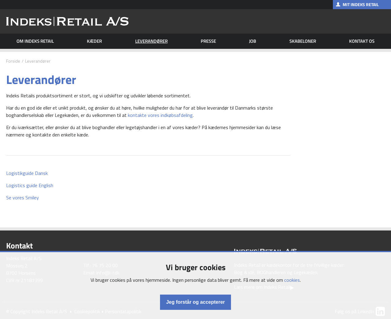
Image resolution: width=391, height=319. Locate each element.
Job (252, 41)
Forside (13, 61)
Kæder (94, 41)
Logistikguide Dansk (27, 173)
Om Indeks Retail (35, 41)
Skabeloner (302, 41)
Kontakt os (361, 41)
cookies (292, 280)
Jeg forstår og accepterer (195, 302)
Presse (208, 41)
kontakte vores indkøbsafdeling (160, 115)
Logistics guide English (29, 185)
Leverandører (151, 41)
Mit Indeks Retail (361, 4)
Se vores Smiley (22, 197)
